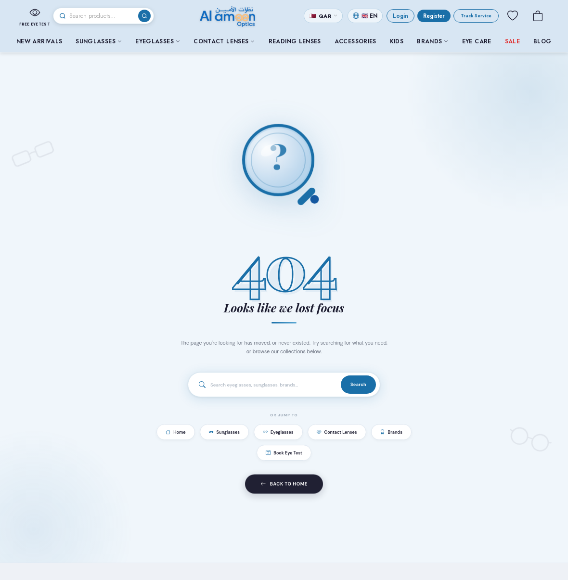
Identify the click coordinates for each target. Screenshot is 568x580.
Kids (396, 41)
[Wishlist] (513, 16)
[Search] (103, 16)
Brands (433, 41)
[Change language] (365, 16)
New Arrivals (39, 41)
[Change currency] (323, 16)
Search (358, 385)
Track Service (476, 16)
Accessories (355, 41)
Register (434, 16)
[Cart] (538, 16)
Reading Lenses (295, 41)
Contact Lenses (224, 41)
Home (175, 434)
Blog (542, 41)
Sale (512, 41)
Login (400, 16)
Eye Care (476, 41)
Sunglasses (99, 41)
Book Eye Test (284, 454)
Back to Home (284, 487)
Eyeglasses (157, 41)
